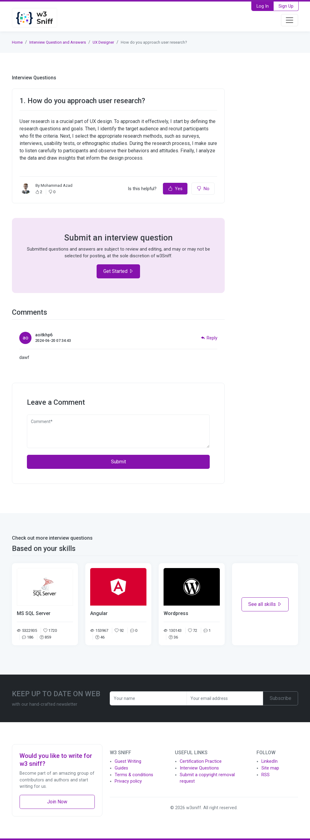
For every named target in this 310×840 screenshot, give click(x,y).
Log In (262, 6)
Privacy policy (128, 781)
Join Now (57, 802)
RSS (265, 774)
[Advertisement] (265, 166)
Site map (270, 768)
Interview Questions (199, 768)
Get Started (118, 271)
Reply (209, 338)
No (203, 188)
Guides (121, 768)
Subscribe (280, 698)
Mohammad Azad (56, 185)
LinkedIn (269, 761)
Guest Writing (128, 761)
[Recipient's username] (148, 698)
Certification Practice (201, 761)
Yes (175, 188)
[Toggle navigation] (289, 20)
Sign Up (286, 6)
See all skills (265, 604)
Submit (118, 462)
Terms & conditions (134, 774)
